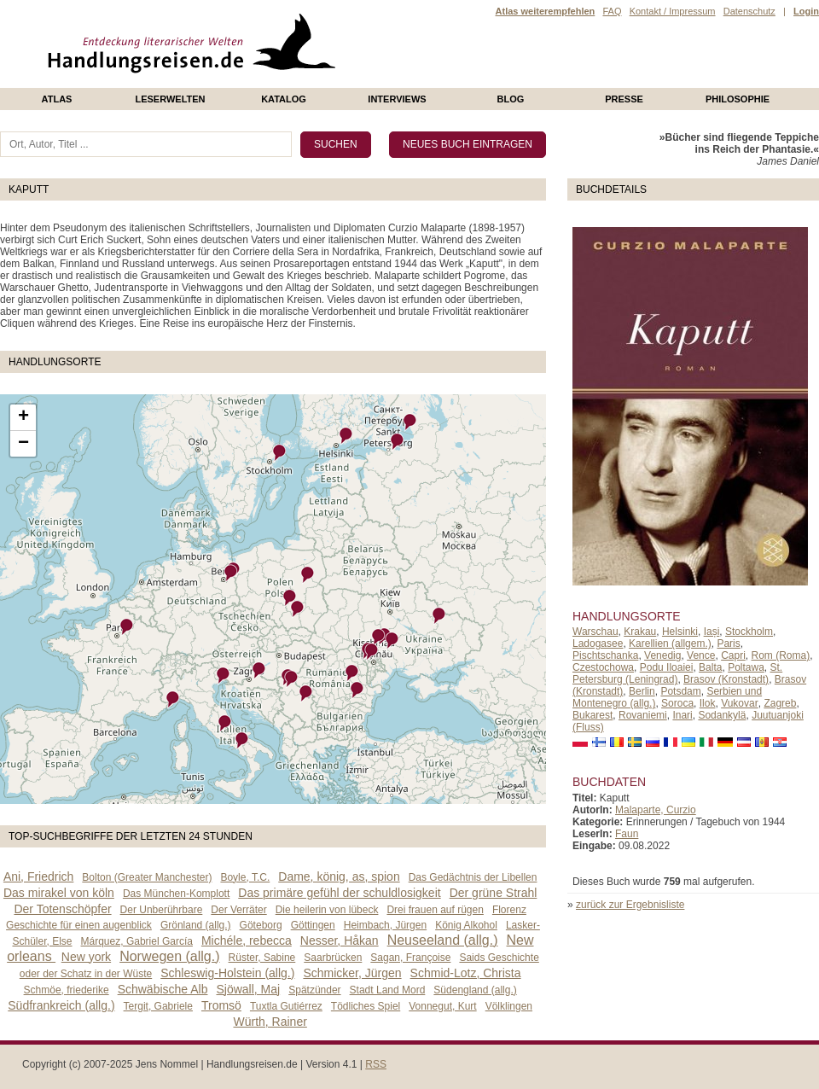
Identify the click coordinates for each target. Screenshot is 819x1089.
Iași (712, 632)
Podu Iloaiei (667, 667)
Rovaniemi (643, 715)
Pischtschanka (605, 655)
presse (624, 99)
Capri (733, 655)
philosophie (738, 99)
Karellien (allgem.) (670, 643)
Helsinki (680, 632)
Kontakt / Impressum (673, 11)
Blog (511, 99)
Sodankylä (722, 715)
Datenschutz (749, 11)
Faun (626, 834)
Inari (682, 715)
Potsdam (680, 691)
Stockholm (749, 632)
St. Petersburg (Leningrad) (677, 673)
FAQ (611, 11)
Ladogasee (597, 643)
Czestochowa (603, 667)
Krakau (640, 632)
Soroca (677, 703)
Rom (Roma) (781, 655)
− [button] (23, 444)
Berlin (642, 691)
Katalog (283, 99)
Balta (710, 667)
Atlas (57, 99)
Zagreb (780, 703)
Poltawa (746, 667)
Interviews (397, 99)
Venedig (662, 655)
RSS (375, 1064)
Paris (728, 643)
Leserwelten (170, 99)
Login (806, 11)
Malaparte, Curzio (655, 810)
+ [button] (23, 417)
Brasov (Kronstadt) (726, 679)
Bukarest (592, 715)
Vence (701, 655)
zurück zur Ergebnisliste (630, 905)
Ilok (708, 703)
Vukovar (739, 703)
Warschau (595, 632)
